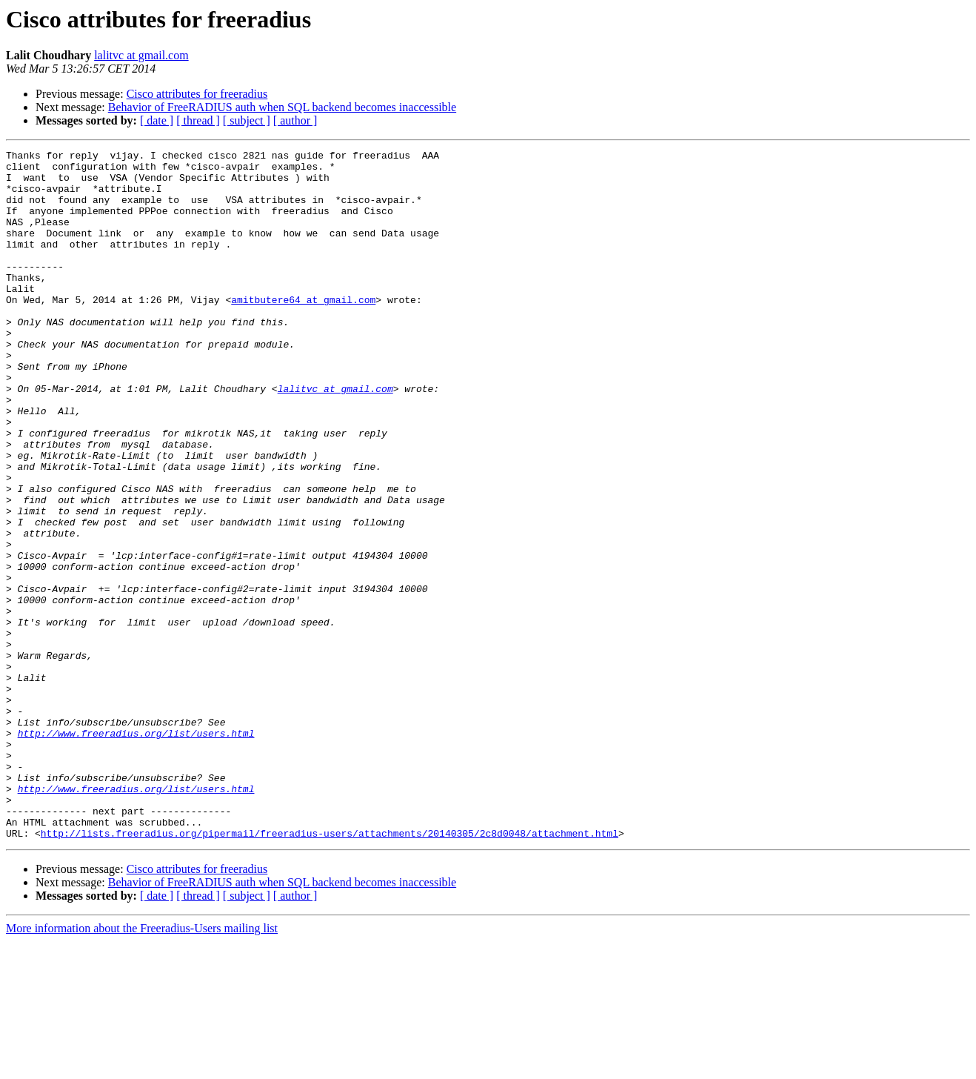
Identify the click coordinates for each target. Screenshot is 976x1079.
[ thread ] (198, 120)
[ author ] (295, 120)
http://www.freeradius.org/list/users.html (136, 850)
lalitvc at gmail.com (141, 55)
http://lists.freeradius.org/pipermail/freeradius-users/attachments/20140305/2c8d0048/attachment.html (329, 970)
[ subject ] (246, 120)
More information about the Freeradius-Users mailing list (142, 1066)
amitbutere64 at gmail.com (303, 330)
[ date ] (156, 120)
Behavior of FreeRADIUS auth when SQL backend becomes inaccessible (282, 107)
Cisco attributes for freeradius (197, 93)
